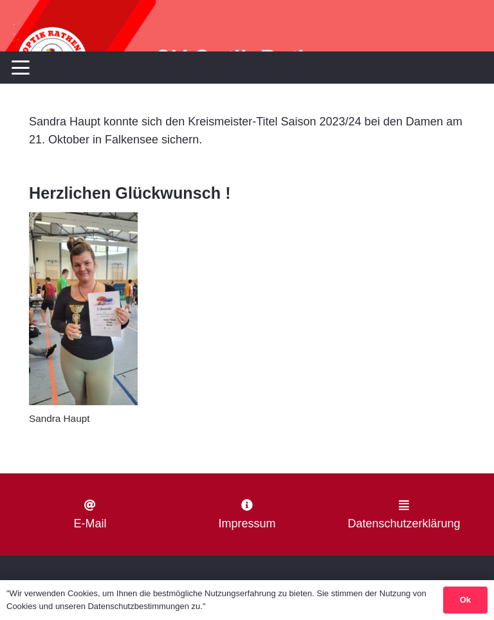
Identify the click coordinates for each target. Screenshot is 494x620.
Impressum (246, 523)
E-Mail (89, 523)
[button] (21, 68)
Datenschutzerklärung (403, 523)
